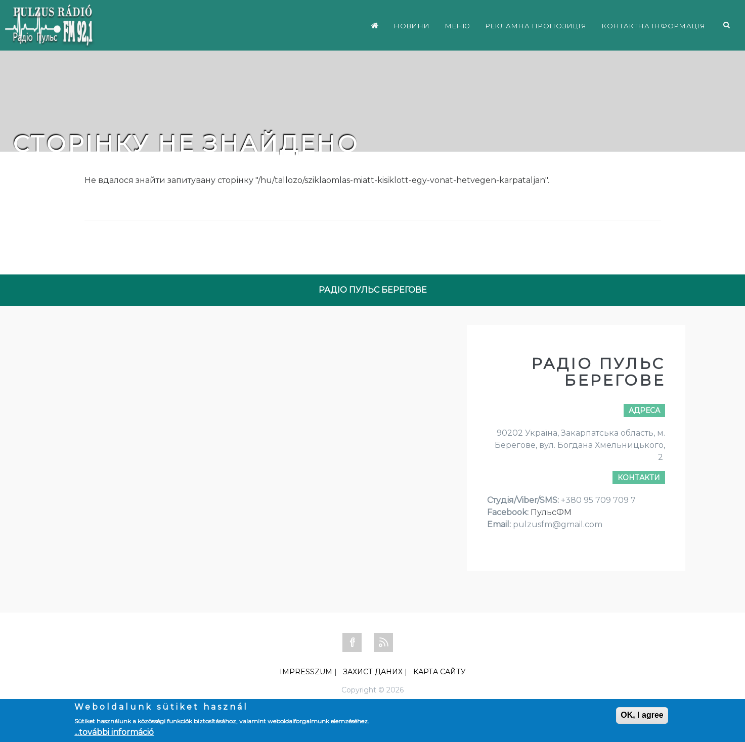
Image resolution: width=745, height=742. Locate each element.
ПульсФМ (551, 512)
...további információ (114, 732)
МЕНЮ (457, 26)
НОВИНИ (412, 26)
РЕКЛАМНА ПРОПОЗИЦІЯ (536, 26)
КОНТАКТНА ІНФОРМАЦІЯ (654, 26)
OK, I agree (642, 715)
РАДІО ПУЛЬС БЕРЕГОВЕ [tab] (373, 290)
